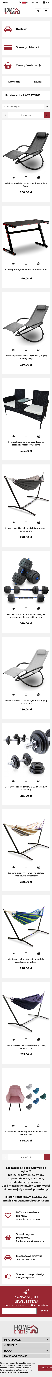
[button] (46, 2)
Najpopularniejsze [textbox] (11, 106)
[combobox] (26, 106)
